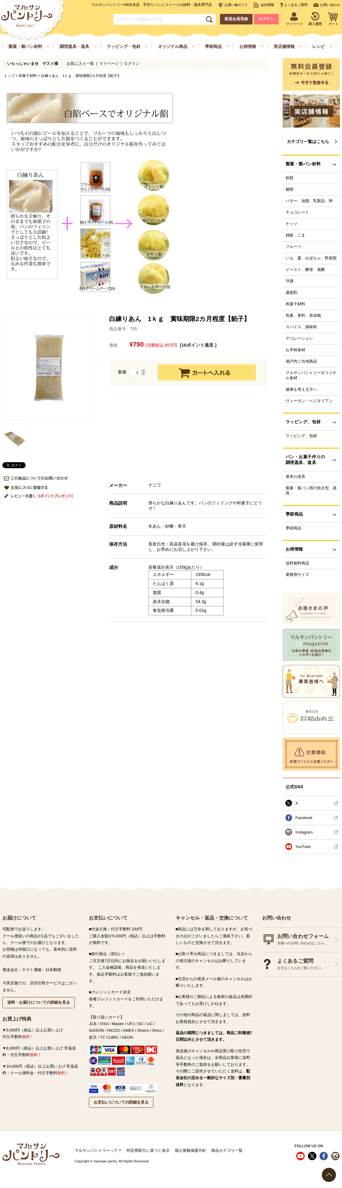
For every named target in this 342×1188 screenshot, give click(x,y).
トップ (9, 76)
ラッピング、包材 (301, 436)
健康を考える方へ (301, 389)
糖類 (289, 189)
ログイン (266, 19)
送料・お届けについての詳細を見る (38, 1002)
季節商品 (293, 528)
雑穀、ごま (295, 235)
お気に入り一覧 (80, 64)
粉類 (289, 178)
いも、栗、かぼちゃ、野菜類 (311, 258)
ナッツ (291, 224)
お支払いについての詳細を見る (121, 1102)
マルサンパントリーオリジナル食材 (311, 375)
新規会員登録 (236, 19)
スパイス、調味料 (301, 327)
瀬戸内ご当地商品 (301, 361)
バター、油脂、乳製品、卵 (309, 201)
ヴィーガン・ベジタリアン (309, 401)
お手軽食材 (295, 350)
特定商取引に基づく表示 (148, 1150)
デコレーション (299, 338)
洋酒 (289, 281)
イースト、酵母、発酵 (305, 270)
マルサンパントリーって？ (98, 1150)
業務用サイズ (297, 575)
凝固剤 (291, 293)
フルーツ (293, 247)
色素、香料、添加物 (303, 315)
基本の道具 (295, 477)
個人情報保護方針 (190, 1150)
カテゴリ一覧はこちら (308, 141)
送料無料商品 (297, 563)
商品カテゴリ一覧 (227, 1150)
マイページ (109, 64)
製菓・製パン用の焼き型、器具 (311, 490)
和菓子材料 (28, 76)
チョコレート (297, 212)
